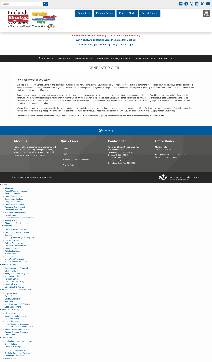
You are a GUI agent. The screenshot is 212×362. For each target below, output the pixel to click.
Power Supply (10, 358)
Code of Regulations (13, 196)
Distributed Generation (17, 350)
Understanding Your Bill (15, 287)
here (56, 116)
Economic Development (15, 207)
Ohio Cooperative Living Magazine (19, 218)
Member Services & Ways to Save (113, 58)
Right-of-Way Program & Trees (18, 329)
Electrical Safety (11, 313)
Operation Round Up (13, 240)
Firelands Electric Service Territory (19, 341)
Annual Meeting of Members (16, 191)
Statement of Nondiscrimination (18, 223)
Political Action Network (15, 243)
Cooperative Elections (14, 199)
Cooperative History (13, 202)
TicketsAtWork (11, 254)
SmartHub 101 (11, 284)
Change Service (11, 271)
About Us (47, 58)
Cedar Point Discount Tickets (17, 230)
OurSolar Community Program (17, 353)
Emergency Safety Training (16, 316)
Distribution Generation (14, 356)
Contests (8, 235)
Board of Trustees (12, 194)
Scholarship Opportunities (15, 251)
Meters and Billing (12, 276)
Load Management (13, 307)
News (65, 154)
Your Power (165, 58)
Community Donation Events (17, 232)
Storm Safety (10, 335)
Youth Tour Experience (14, 259)
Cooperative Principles (14, 204)
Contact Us (67, 148)
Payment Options (12, 279)
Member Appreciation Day (16, 212)
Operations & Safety (144, 58)
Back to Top (108, 130)
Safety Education (12, 248)
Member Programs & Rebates (17, 304)
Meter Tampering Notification (17, 324)
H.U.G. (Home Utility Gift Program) (19, 238)
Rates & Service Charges (15, 281)
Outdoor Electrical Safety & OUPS (19, 327)
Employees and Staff (13, 210)
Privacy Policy (68, 165)
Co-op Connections (13, 296)
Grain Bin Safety (12, 321)
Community (63, 58)
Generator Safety (12, 319)
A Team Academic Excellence (17, 262)
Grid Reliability (11, 344)
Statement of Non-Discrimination (76, 159)
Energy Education (12, 299)
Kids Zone (9, 301)
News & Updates (12, 215)
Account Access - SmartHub (16, 268)
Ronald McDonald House (15, 246)
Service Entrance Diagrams (16, 332)
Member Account (83, 58)
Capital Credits (11, 293)
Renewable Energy (13, 347)
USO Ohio (9, 256)
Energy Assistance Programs (17, 273)
